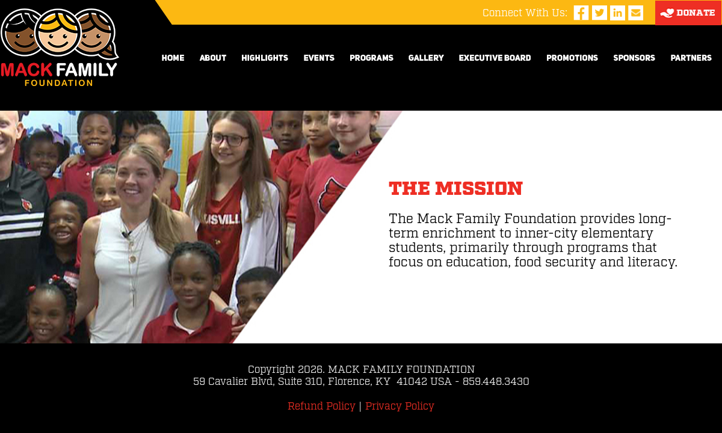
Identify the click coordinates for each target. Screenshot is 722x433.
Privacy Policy (399, 406)
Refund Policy (322, 406)
